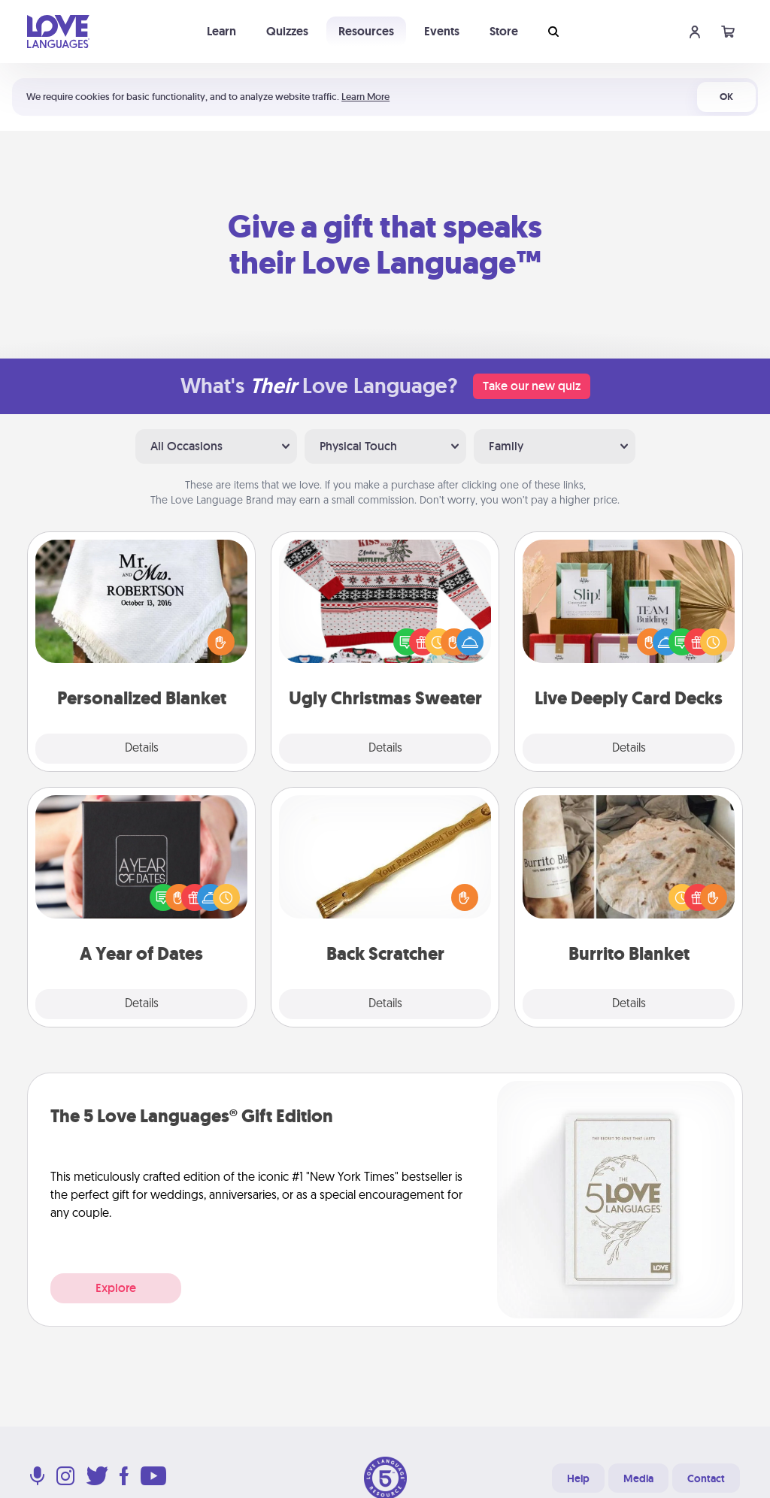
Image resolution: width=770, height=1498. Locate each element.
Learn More (365, 96)
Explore (115, 1288)
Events (441, 31)
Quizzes (287, 31)
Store (504, 31)
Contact (706, 1478)
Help (578, 1478)
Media (638, 1478)
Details (142, 749)
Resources (366, 31)
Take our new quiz (532, 386)
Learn (221, 31)
